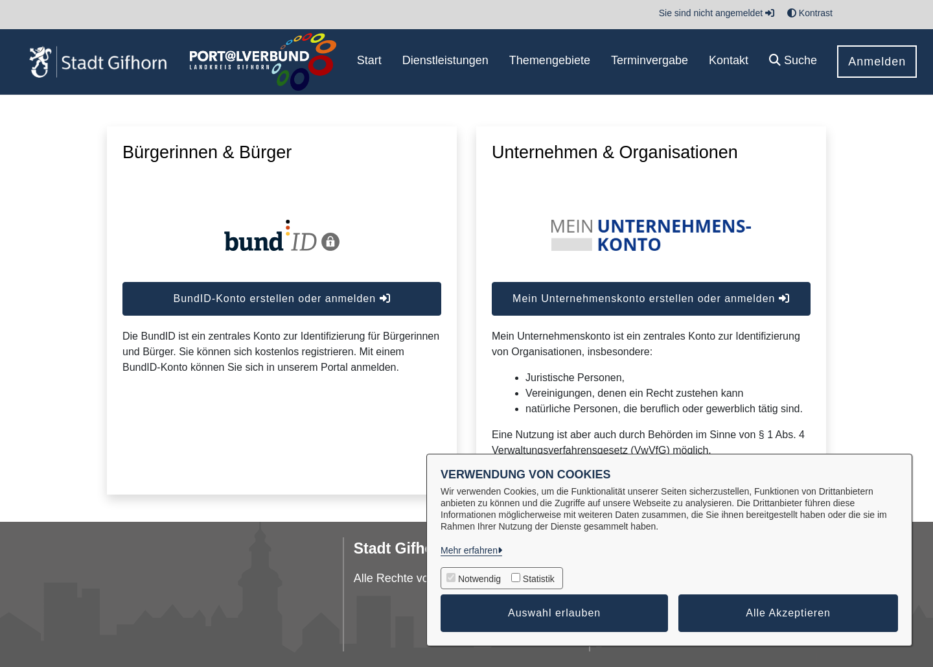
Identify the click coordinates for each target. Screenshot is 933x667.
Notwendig (479, 579)
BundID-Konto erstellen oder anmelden (281, 298)
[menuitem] (369, 62)
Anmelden (877, 61)
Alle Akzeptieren (788, 612)
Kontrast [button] (810, 13)
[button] (793, 62)
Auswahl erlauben (554, 612)
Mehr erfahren (469, 550)
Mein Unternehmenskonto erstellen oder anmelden (651, 298)
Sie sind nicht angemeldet (716, 13)
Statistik (539, 579)
